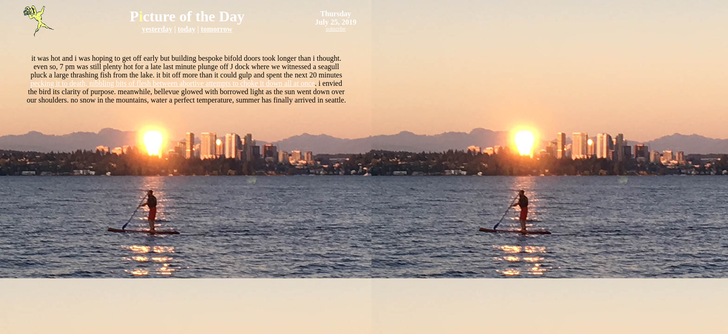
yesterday (157, 29)
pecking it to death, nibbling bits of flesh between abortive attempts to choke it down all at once (173, 83)
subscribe (336, 29)
